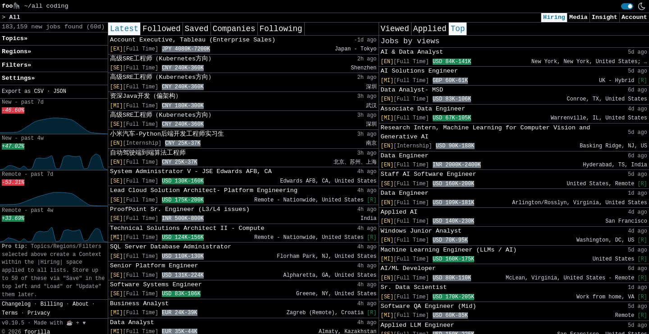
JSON (59, 91)
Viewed (395, 28)
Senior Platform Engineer (154, 265)
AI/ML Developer (408, 268)
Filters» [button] (16, 65)
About (81, 304)
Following (281, 28)
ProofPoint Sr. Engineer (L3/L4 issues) (180, 209)
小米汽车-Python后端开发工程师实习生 (167, 134)
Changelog (16, 304)
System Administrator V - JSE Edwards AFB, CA (191, 171)
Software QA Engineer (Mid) (428, 306)
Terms (10, 313)
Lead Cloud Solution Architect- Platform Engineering (203, 190)
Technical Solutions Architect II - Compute (187, 228)
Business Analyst (139, 303)
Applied (430, 28)
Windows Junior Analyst (421, 231)
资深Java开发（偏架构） (146, 96)
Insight (604, 17)
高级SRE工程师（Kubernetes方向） (162, 58)
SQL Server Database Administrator (170, 246)
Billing (52, 304)
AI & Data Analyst (412, 52)
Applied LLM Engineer (417, 325)
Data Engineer (405, 155)
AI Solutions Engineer (419, 71)
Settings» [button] (18, 78)
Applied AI (399, 212)
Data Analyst (132, 322)
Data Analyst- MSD (412, 90)
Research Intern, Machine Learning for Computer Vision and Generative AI (485, 132)
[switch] (627, 6)
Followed (161, 28)
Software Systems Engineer (156, 284)
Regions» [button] (16, 51)
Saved (197, 28)
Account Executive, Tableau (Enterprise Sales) (192, 40)
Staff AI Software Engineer (428, 174)
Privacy (38, 313)
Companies (234, 28)
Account (634, 17)
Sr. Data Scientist (414, 287)
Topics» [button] (14, 38)
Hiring (554, 17)
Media (578, 17)
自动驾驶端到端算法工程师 (148, 153)
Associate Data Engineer (423, 108)
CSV (38, 91)
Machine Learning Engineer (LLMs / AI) (449, 250)
